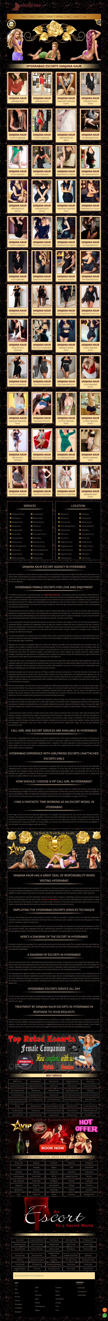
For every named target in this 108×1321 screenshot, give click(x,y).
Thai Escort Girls (87, 550)
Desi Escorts (86, 538)
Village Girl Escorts (66, 542)
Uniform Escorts (72, 1110)
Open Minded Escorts (19, 546)
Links (84, 16)
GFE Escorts (64, 534)
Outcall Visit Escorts (35, 1115)
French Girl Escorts (67, 550)
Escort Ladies (71, 1269)
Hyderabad (81, 1288)
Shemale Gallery (38, 554)
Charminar (89, 1185)
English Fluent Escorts (36, 1086)
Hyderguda (18, 1185)
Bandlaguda (54, 1181)
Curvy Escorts (37, 530)
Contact (76, 16)
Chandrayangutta (18, 1176)
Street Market (89, 1167)
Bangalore (18, 1312)
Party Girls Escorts (39, 546)
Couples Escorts (54, 1115)
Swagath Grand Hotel (71, 1255)
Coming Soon (82, 1291)
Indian (19, 1194)
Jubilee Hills (54, 1172)
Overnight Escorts (35, 1106)
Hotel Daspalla (54, 1240)
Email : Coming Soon (92, 8)
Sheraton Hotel (20, 1255)
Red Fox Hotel (88, 1249)
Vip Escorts (85, 514)
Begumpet (36, 1172)
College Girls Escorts (72, 1081)
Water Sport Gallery (18, 558)
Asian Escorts (16, 518)
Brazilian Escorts (17, 522)
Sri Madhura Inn (88, 1240)
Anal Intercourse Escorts (72, 1095)
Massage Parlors (89, 1194)
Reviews (50, 16)
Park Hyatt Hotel (20, 1249)
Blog (68, 16)
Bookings (59, 16)
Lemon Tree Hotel (37, 1244)
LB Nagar (71, 1185)
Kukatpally (36, 1167)
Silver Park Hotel (37, 1255)
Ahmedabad (59, 1299)
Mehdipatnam (18, 1190)
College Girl (36, 1194)
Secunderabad (54, 1185)
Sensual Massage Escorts (72, 1099)
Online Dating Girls (88, 526)
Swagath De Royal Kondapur (54, 1254)
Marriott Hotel (71, 1244)
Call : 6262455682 (93, 5)
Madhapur (36, 1163)
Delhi (36, 1287)
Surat (57, 1306)
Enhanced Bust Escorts (17, 1086)
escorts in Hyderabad (50, 899)
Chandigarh (18, 1304)
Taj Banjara (88, 1255)
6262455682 (82, 1295)
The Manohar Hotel (88, 1260)
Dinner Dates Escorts (54, 1099)
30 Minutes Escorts (18, 514)
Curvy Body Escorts (88, 534)
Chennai (17, 1300)
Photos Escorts (65, 522)
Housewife (89, 1190)
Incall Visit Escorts (17, 1115)
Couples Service (17, 530)
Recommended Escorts (40, 550)
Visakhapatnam (40, 1306)
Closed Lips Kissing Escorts (17, 1099)
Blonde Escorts (38, 518)
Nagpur (37, 1310)
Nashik (58, 1295)
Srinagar (58, 1303)
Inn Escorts (36, 1269)
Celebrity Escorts (66, 558)
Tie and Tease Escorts (90, 1106)
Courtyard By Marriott (37, 1240)
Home (24, 16)
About (32, 16)
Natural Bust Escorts (90, 1086)
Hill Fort (53, 1176)
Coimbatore (18, 1308)
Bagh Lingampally (18, 1181)
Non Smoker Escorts (17, 1090)
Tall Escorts (90, 1090)
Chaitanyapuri (89, 1172)
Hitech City (36, 1185)
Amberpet (36, 1190)
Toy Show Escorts (17, 1110)
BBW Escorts (17, 1081)
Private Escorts (65, 530)
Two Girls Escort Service (53, 1110)
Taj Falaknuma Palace (37, 1260)
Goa (36, 1291)
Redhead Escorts (54, 1090)
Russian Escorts (17, 554)
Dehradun (38, 1295)
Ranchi (17, 1293)
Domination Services (39, 534)
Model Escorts (37, 558)
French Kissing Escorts (36, 1099)
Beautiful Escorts (90, 1115)
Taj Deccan (19, 1260)
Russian (53, 1194)
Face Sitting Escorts (17, 1095)
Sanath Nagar (36, 1181)
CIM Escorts (37, 526)
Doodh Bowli (36, 1176)
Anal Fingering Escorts (36, 1095)
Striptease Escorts (72, 1106)
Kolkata (37, 1303)
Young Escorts (86, 518)
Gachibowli (53, 1163)
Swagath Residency (20, 1269)
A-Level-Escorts (38, 514)
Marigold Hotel (54, 1244)
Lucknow (58, 1287)
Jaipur (37, 1299)
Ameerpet (71, 1190)
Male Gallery (37, 538)
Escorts (40, 16)
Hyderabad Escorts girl (52, 595)
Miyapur (54, 1167)
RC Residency (71, 1249)
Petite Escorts (16, 550)
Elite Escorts (64, 518)
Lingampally (89, 1181)
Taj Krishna (53, 1260)
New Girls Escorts (38, 542)
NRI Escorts (85, 554)
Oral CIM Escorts (90, 1099)
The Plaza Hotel (37, 1264)
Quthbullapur (71, 1172)
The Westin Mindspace (54, 1264)
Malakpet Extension (71, 1176)
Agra (16, 1289)
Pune (57, 1310)
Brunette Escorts (38, 522)
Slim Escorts (64, 538)
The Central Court (71, 1260)
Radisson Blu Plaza (37, 1249)
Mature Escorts (17, 542)
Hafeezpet (71, 1181)
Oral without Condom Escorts (17, 1105)
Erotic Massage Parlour (68, 526)
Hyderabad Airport (20, 1244)
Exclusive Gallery (17, 538)
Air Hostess (71, 1194)
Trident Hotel (71, 1264)
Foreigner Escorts (87, 546)
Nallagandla (89, 1163)
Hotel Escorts (86, 558)
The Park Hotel (20, 1264)
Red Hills (89, 1176)
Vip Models (85, 530)
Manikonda (71, 1163)
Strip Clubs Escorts (54, 1269)
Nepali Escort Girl (66, 554)
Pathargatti (18, 1172)
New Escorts (65, 514)
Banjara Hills (19, 1163)
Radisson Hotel (54, 1249)
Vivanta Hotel (88, 1264)
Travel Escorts (35, 1110)
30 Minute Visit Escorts (90, 1110)
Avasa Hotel (20, 1240)
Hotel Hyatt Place (71, 1240)
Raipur (58, 1291)
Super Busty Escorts (72, 1090)
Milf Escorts (54, 1086)
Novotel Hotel (88, 1244)
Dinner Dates (16, 534)
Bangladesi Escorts (67, 546)
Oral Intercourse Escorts (90, 1095)
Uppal (19, 1167)
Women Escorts (87, 522)
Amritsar (17, 1297)
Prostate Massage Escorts (54, 1106)
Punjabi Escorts (86, 542)
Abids (71, 1167)
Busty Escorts (16, 526)
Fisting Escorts (54, 1095)
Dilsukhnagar (54, 1190)
